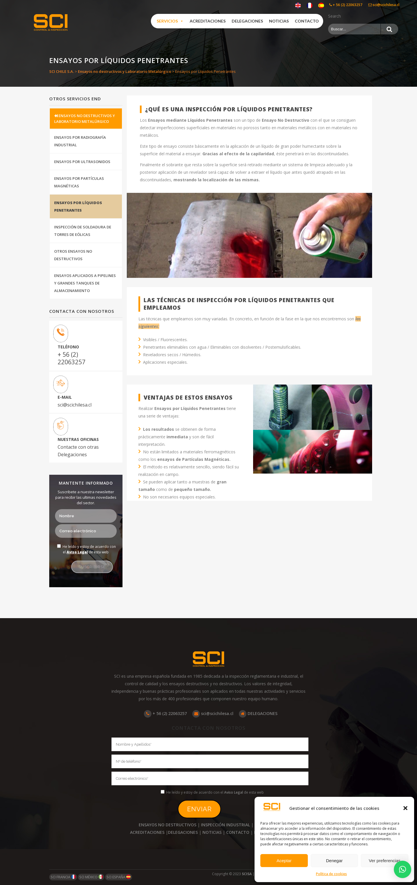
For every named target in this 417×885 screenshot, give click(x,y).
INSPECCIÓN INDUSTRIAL (225, 824)
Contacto (307, 21)
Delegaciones (247, 21)
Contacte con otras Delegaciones (78, 451)
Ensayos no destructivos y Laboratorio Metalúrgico (124, 71)
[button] (405, 808)
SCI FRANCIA (63, 877)
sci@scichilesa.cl (383, 4)
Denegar (334, 860)
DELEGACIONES (258, 713)
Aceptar (284, 860)
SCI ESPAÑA (119, 877)
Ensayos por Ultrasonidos (82, 161)
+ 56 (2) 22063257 (345, 4)
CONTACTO (237, 832)
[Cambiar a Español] (321, 5)
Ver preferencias (384, 860)
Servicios (170, 21)
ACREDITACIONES (147, 832)
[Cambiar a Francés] (309, 5)
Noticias (279, 21)
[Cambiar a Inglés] (298, 5)
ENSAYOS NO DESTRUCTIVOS (167, 824)
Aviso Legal (77, 552)
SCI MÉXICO (91, 877)
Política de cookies (331, 873)
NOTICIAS (212, 832)
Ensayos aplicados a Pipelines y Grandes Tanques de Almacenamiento (85, 283)
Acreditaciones (208, 21)
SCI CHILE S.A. (61, 71)
